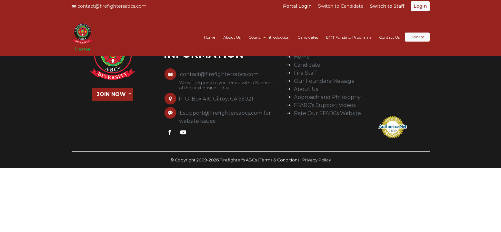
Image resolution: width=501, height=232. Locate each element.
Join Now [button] (112, 94)
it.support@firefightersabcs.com (220, 113)
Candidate (307, 65)
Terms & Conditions (279, 160)
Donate (417, 31)
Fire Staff (305, 73)
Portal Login (297, 6)
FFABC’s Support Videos (325, 105)
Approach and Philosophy (327, 97)
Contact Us (389, 31)
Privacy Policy (316, 160)
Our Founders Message (324, 81)
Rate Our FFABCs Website (327, 113)
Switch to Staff (387, 6)
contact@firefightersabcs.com (109, 6)
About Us (232, 31)
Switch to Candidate (341, 6)
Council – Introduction (269, 31)
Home (85, 46)
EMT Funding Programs (348, 31)
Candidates (307, 31)
